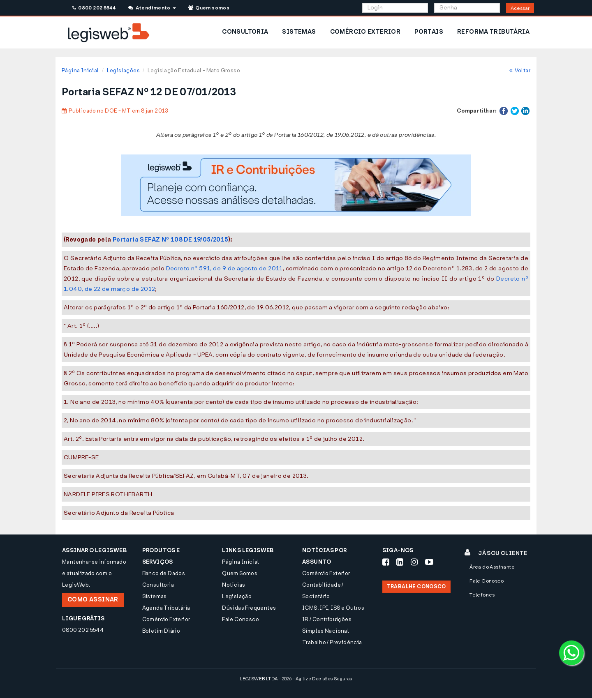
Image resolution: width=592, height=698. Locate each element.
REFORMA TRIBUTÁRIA (493, 32)
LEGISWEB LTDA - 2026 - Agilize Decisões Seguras (296, 679)
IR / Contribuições (327, 619)
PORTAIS (428, 32)
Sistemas (154, 596)
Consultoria (158, 584)
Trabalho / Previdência (332, 642)
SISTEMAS (299, 32)
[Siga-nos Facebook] (385, 562)
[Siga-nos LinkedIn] (399, 562)
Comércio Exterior (166, 619)
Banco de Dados (163, 573)
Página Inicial (80, 70)
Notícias (233, 584)
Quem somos (208, 8)
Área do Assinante (492, 567)
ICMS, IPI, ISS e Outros (333, 607)
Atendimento (152, 8)
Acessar (520, 8)
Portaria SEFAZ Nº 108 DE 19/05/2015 (171, 240)
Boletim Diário (161, 630)
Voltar (519, 70)
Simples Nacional (325, 630)
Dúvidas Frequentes (249, 607)
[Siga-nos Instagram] (414, 562)
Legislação (237, 596)
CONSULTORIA (245, 32)
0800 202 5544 (94, 8)
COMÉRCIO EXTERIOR (365, 32)
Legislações (123, 70)
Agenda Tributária (166, 607)
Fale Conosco (240, 619)
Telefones (482, 595)
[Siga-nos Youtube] (429, 562)
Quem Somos (239, 573)
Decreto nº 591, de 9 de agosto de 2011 (224, 268)
